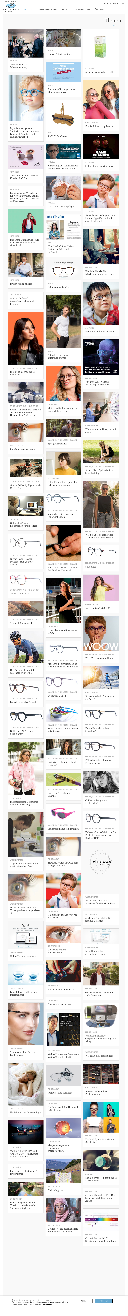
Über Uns (99, 9)
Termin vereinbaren (47, 9)
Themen (28, 9)
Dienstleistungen (81, 9)
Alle (114, 25)
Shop (64, 9)
